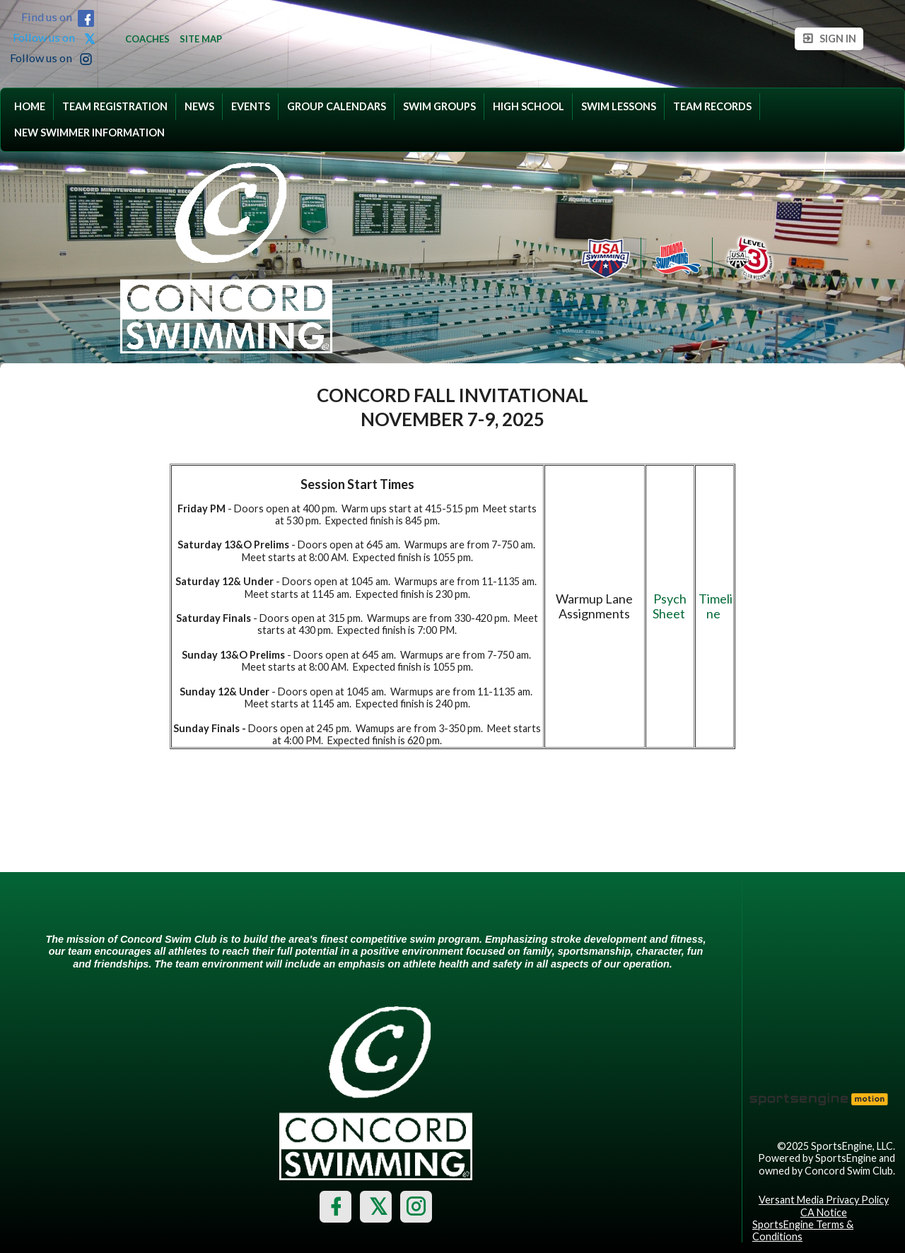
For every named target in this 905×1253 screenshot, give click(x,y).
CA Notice (823, 1212)
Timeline (715, 606)
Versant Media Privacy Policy (824, 1200)
